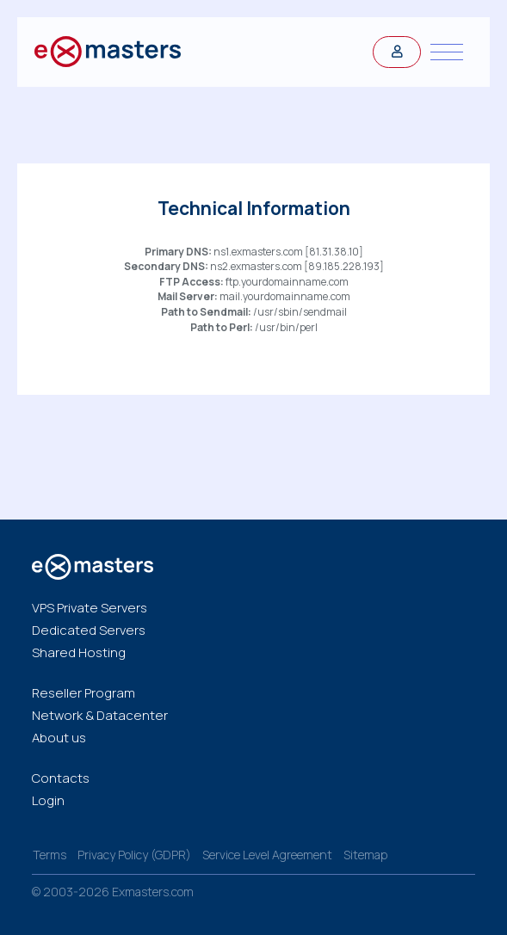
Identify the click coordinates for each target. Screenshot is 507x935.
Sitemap (365, 854)
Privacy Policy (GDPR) (134, 854)
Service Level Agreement (267, 854)
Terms (49, 854)
